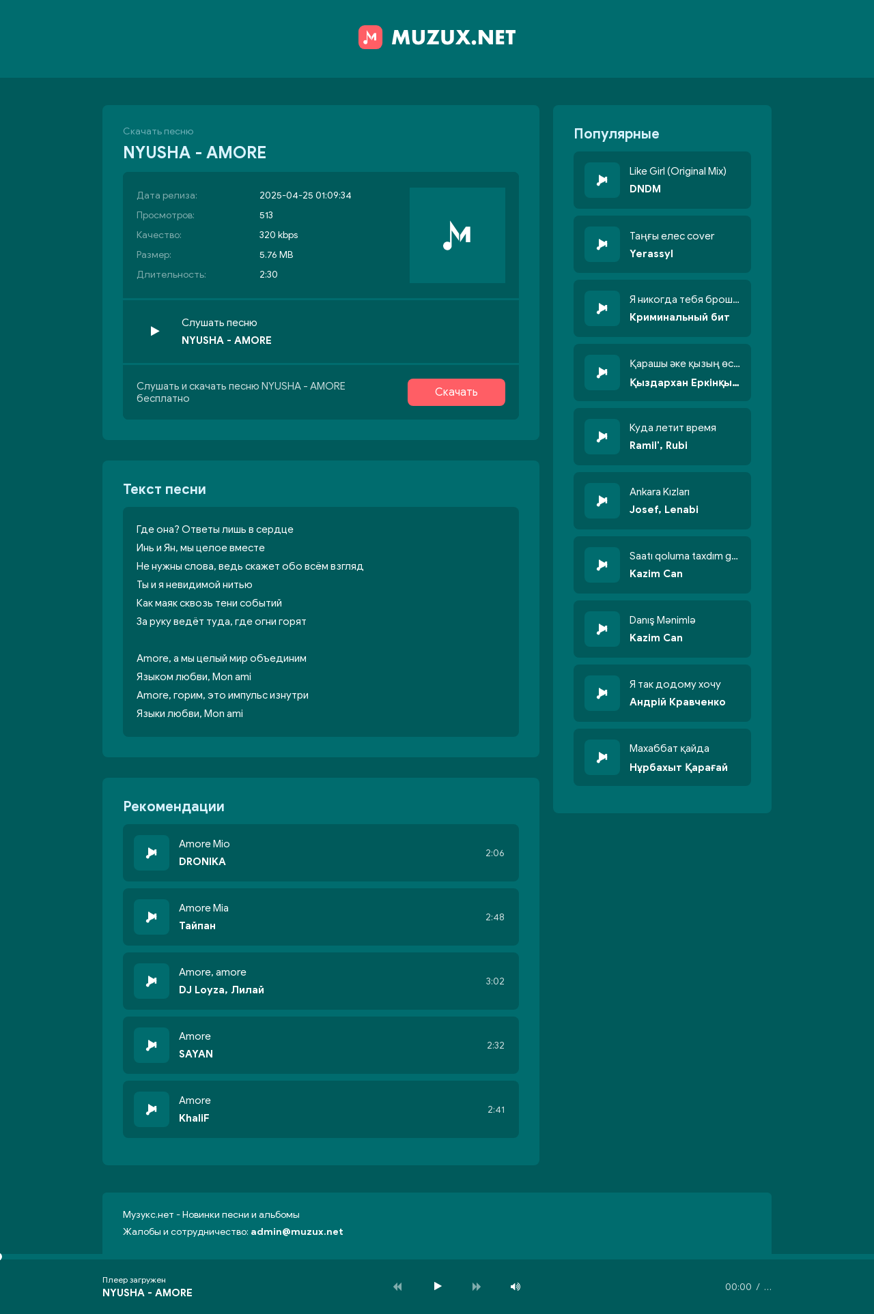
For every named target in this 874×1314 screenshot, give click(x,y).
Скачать (456, 392)
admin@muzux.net (297, 1232)
